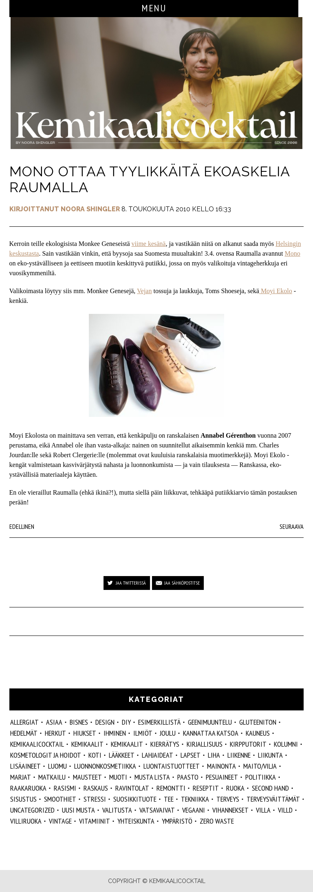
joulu (168, 733)
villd (285, 810)
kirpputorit (248, 744)
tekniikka (195, 799)
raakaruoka (28, 788)
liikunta (270, 755)
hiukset (84, 733)
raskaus (96, 788)
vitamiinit (94, 821)
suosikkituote (134, 799)
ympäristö (177, 821)
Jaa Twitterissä (131, 583)
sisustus (23, 799)
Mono (292, 253)
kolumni (286, 744)
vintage (60, 821)
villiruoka (26, 821)
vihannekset (230, 810)
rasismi (65, 788)
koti (94, 755)
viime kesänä (148, 243)
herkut (55, 733)
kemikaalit (127, 744)
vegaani (193, 810)
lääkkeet (121, 755)
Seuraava (292, 526)
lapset (191, 755)
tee (169, 799)
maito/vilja (260, 766)
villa (263, 810)
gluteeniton (257, 722)
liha (214, 755)
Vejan (144, 290)
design (105, 722)
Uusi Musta (78, 810)
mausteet (87, 777)
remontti (170, 788)
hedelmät (23, 733)
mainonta (221, 766)
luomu (57, 766)
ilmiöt (142, 733)
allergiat (24, 722)
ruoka (235, 788)
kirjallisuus (205, 744)
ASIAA (54, 722)
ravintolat (132, 788)
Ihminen (115, 733)
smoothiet (60, 799)
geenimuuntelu (210, 722)
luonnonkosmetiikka (105, 766)
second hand (270, 788)
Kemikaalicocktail (37, 744)
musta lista (152, 777)
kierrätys (164, 744)
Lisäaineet (25, 766)
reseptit (206, 788)
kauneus (258, 733)
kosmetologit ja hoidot (45, 755)
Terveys (227, 799)
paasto (187, 777)
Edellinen (21, 526)
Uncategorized (32, 810)
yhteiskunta (135, 821)
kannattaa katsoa (210, 733)
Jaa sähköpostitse (182, 583)
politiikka (260, 777)
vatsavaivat (157, 810)
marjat (20, 777)
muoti (118, 777)
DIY (126, 722)
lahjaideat (157, 755)
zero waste (217, 821)
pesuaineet (222, 777)
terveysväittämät (273, 799)
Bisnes (79, 722)
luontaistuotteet (171, 766)
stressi (95, 799)
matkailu (52, 777)
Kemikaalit (87, 744)
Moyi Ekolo (275, 290)
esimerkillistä (159, 722)
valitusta (117, 810)
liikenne (239, 755)
